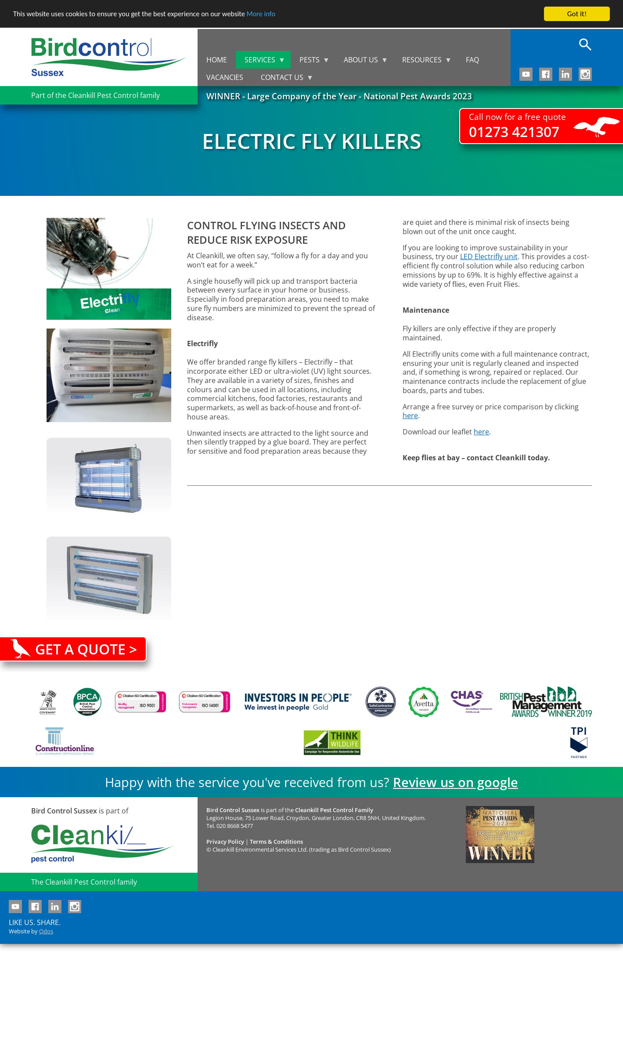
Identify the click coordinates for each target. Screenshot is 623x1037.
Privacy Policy (225, 841)
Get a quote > (86, 649)
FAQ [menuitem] (472, 60)
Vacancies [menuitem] (224, 77)
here (410, 415)
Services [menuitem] (260, 62)
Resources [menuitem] (422, 62)
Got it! (577, 13)
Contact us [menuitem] (282, 79)
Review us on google (455, 782)
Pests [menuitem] (310, 62)
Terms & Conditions (276, 841)
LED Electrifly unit (489, 256)
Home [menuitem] (216, 60)
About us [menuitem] (361, 62)
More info (270, 14)
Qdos (46, 931)
